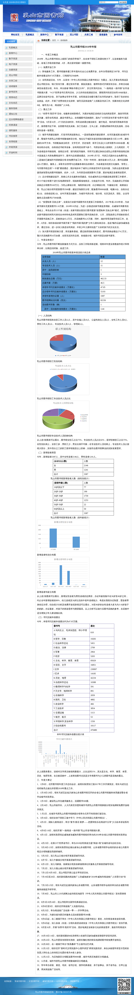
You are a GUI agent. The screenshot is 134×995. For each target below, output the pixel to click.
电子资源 (13, 64)
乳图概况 (13, 47)
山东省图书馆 (61, 981)
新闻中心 (13, 53)
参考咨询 (13, 92)
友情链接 (13, 141)
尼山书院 (13, 75)
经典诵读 (13, 125)
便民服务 (13, 130)
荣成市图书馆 (20, 981)
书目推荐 (13, 136)
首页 (54, 40)
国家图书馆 (74, 981)
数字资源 (13, 58)
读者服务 (13, 86)
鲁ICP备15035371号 (64, 992)
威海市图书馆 (47, 981)
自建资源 (13, 70)
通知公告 (13, 114)
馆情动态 (13, 97)
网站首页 (15, 35)
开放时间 (13, 152)
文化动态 (13, 103)
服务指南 (13, 108)
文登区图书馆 (34, 981)
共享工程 (13, 81)
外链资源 (13, 147)
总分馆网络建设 (16, 119)
